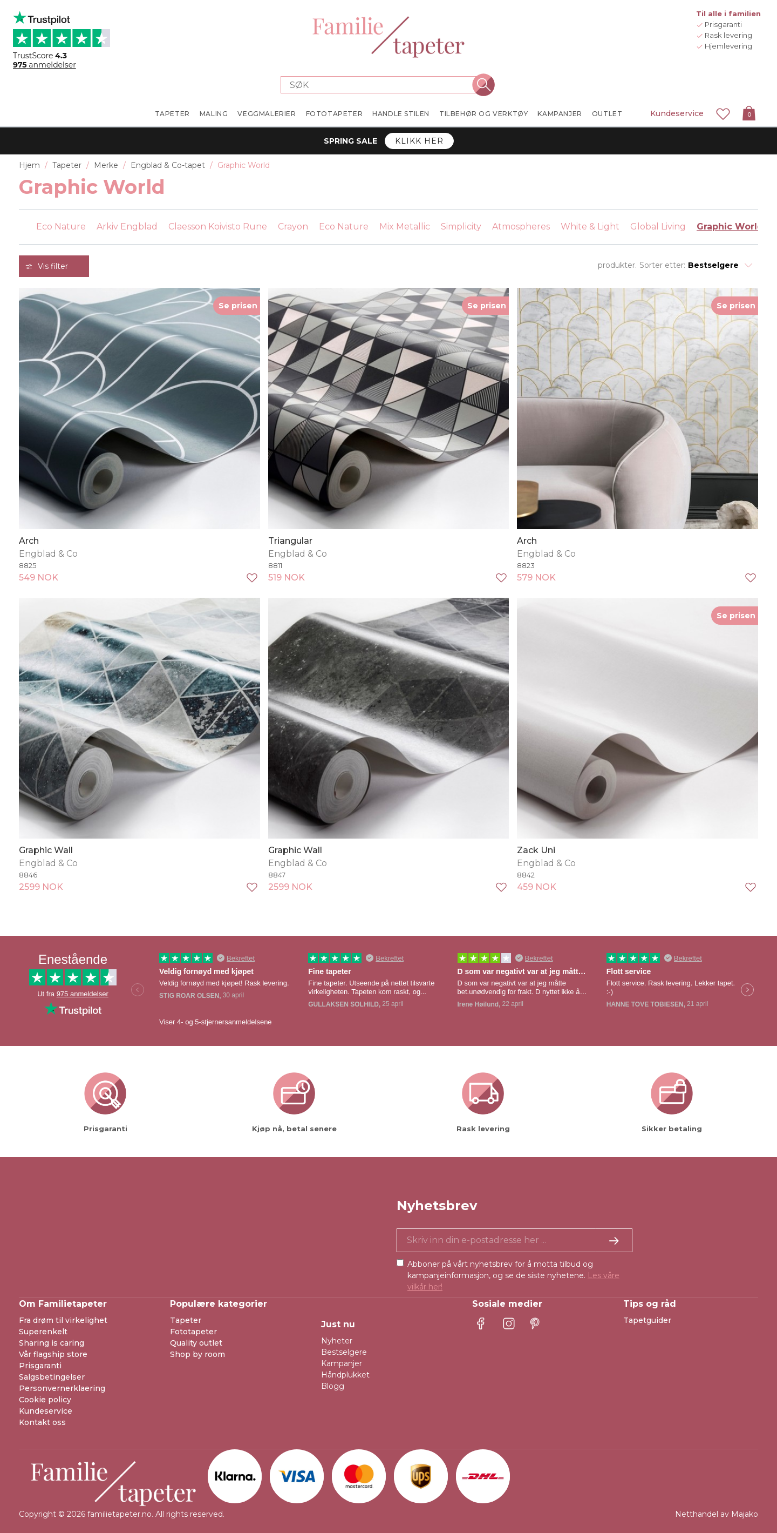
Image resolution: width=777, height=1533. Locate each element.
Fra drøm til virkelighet (63, 1320)
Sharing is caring (51, 1343)
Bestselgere (344, 1352)
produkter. (617, 265)
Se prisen (238, 305)
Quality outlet (196, 1343)
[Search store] (382, 84)
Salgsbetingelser (52, 1377)
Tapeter (185, 1320)
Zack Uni (536, 850)
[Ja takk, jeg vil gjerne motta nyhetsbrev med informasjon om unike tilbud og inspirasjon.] (514, 1240)
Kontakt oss (42, 1422)
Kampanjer (341, 1363)
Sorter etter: (662, 265)
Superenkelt (43, 1331)
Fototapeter (193, 1331)
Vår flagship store (53, 1354)
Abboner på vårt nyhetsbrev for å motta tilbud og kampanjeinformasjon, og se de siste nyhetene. (513, 1275)
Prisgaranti (40, 1365)
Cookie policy (45, 1399)
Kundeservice (677, 113)
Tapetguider (647, 1320)
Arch (29, 541)
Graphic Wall (46, 850)
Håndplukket (345, 1375)
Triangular (290, 541)
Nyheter (336, 1341)
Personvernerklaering (62, 1388)
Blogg (332, 1386)
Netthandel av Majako (716, 1514)
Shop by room (197, 1354)
